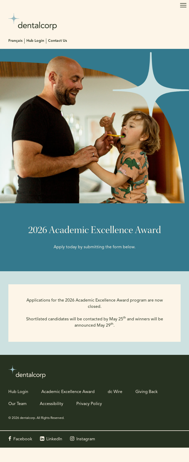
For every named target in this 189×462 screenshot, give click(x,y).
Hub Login (35, 41)
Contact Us (57, 41)
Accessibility (51, 404)
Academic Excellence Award (68, 392)
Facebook (22, 439)
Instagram (85, 439)
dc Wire (115, 392)
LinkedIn (54, 439)
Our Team (17, 404)
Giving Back (146, 392)
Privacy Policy (89, 404)
